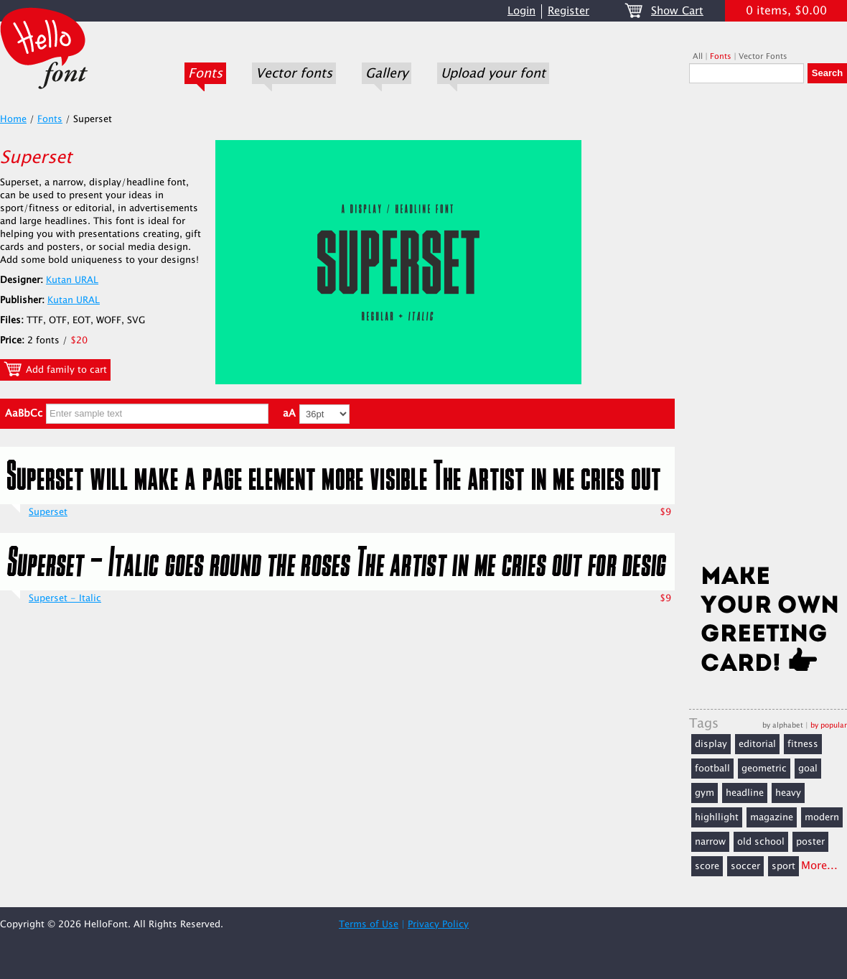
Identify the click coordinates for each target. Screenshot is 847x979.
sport (783, 866)
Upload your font (493, 73)
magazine (771, 817)
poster (810, 842)
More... (819, 866)
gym (704, 793)
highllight (717, 817)
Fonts (205, 73)
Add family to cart (55, 369)
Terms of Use (368, 924)
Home (13, 119)
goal (808, 768)
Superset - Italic (65, 598)
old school (761, 842)
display (711, 744)
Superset (48, 512)
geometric (764, 768)
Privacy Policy (438, 924)
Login (521, 11)
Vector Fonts (763, 56)
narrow (710, 842)
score (707, 866)
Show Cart (677, 11)
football (712, 768)
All (698, 56)
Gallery (386, 73)
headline (745, 793)
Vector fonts (294, 73)
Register (568, 11)
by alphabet (782, 725)
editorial (757, 744)
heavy (788, 793)
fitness (802, 744)
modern (822, 817)
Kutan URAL (72, 280)
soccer (745, 866)
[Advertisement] (768, 328)
